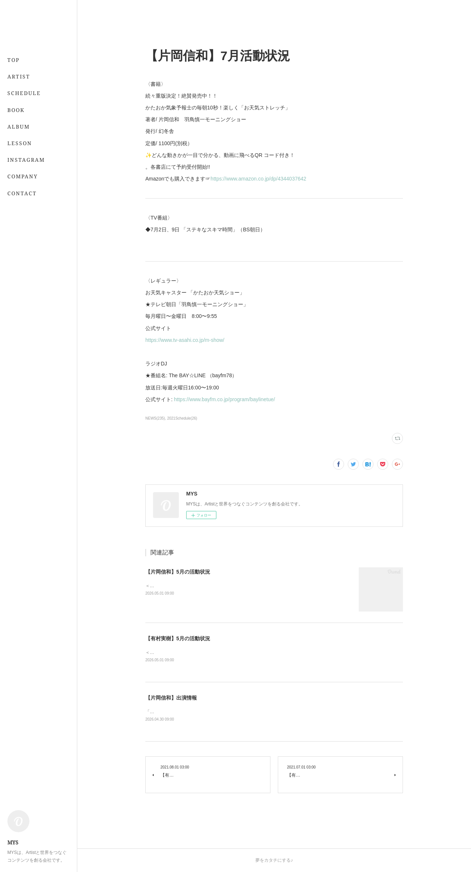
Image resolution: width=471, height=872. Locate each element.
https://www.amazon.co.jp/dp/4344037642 (258, 179)
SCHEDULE (24, 93)
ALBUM (18, 126)
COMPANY (22, 176)
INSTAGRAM (26, 159)
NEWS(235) (155, 418)
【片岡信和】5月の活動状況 (177, 572)
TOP (13, 59)
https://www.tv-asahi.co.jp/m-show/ (184, 340)
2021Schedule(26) (182, 418)
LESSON (19, 143)
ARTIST (18, 76)
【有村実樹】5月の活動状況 (177, 638)
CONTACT (22, 193)
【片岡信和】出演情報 (171, 698)
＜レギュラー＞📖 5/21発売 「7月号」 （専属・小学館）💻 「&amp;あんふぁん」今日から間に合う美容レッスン (259, 652)
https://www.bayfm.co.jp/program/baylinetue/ (224, 399)
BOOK (16, 109)
